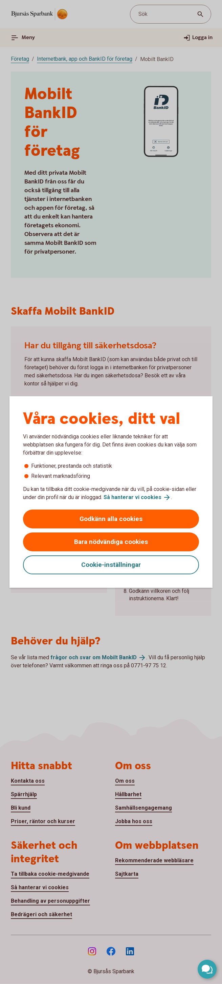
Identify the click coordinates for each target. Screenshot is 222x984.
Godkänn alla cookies (111, 519)
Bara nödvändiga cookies (111, 542)
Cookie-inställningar (111, 565)
